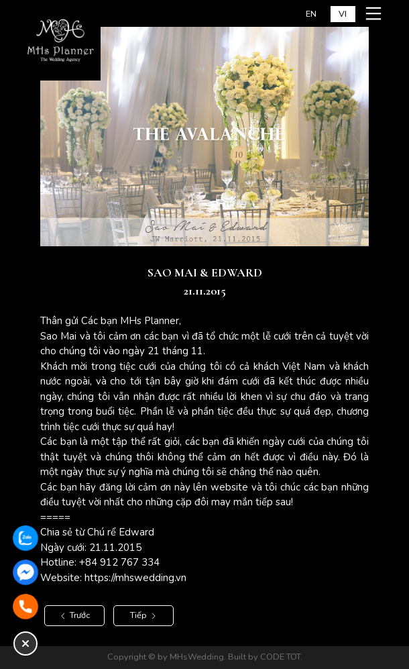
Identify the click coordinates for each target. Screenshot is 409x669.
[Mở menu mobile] (375, 13)
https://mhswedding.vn (135, 577)
